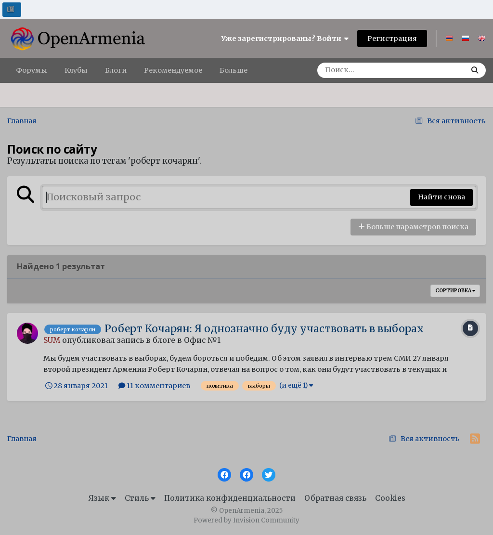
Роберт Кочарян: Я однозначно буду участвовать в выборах (264, 328)
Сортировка (455, 290)
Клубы (76, 70)
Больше (233, 70)
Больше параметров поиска (413, 226)
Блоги (116, 70)
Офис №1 (202, 340)
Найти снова (441, 197)
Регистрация (392, 38)
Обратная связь (335, 498)
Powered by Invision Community (246, 520)
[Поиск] (370, 70)
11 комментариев (154, 385)
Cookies (390, 498)
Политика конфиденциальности (230, 498)
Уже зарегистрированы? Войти (285, 38)
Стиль (140, 498)
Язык (102, 498)
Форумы (31, 70)
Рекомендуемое (173, 70)
